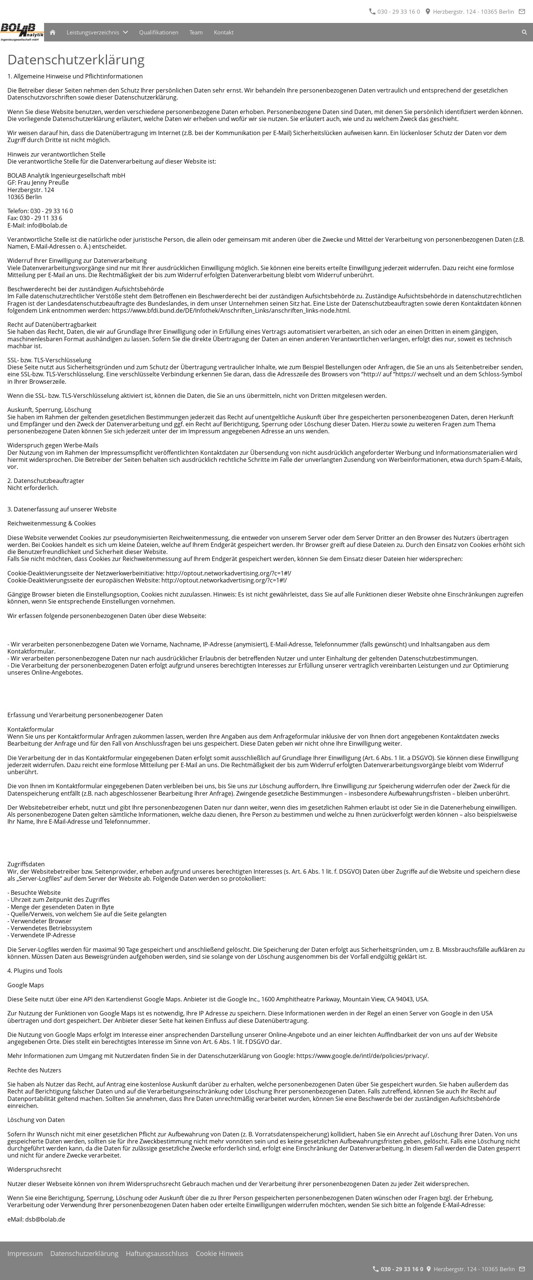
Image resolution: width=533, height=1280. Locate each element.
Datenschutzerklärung (84, 1253)
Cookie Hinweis (220, 1253)
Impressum (25, 1253)
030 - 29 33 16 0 (394, 11)
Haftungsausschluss (157, 1253)
